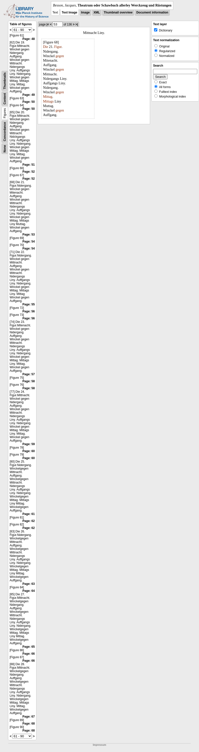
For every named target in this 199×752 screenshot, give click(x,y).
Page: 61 (28, 514)
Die (45, 47)
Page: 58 (28, 381)
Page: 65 (28, 646)
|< (47, 24)
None (4, 148)
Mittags (48, 101)
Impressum (99, 745)
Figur (58, 47)
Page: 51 (28, 164)
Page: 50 (28, 102)
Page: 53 (28, 234)
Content (4, 98)
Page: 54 (28, 241)
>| (76, 24)
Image (85, 12)
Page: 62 (28, 521)
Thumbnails (4, 80)
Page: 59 (28, 444)
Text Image (69, 12)
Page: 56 (28, 311)
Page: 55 (28, 304)
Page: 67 (28, 716)
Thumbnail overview (118, 12)
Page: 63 (28, 584)
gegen (60, 56)
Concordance (4, 131)
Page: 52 (28, 171)
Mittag (47, 97)
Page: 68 (28, 723)
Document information (152, 12)
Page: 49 (28, 95)
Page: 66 (28, 653)
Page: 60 (28, 451)
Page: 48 (28, 39)
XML (97, 12)
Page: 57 (28, 374)
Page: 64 (28, 591)
